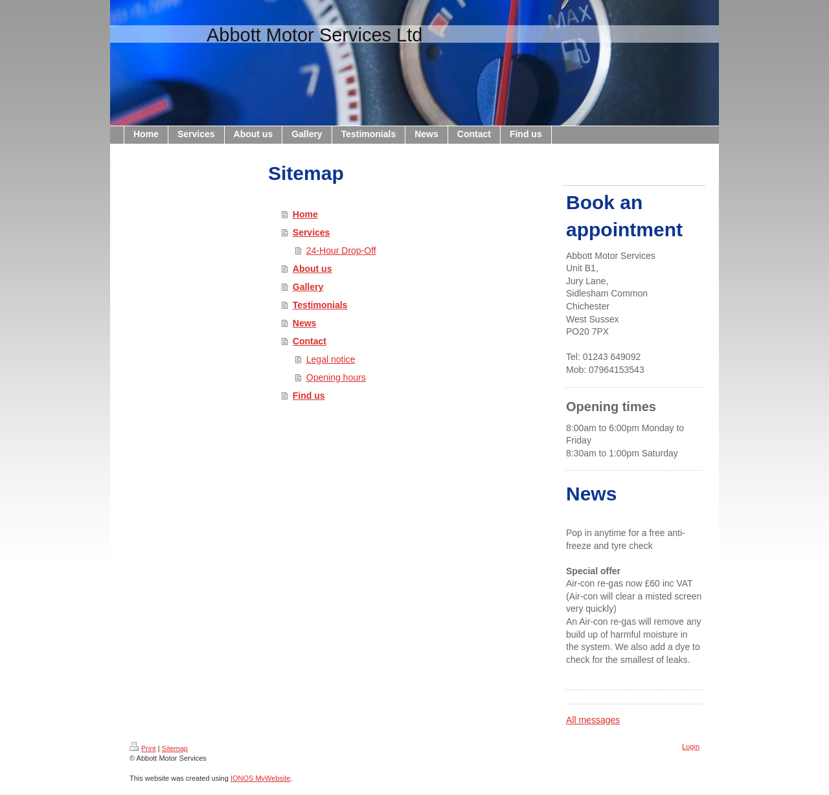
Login (690, 746)
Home (305, 214)
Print (143, 748)
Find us (309, 395)
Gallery (308, 287)
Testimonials (320, 305)
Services (311, 232)
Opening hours (336, 377)
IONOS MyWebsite (261, 778)
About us (312, 268)
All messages (593, 720)
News (305, 323)
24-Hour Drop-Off (341, 250)
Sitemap (175, 748)
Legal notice (331, 359)
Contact (309, 341)
